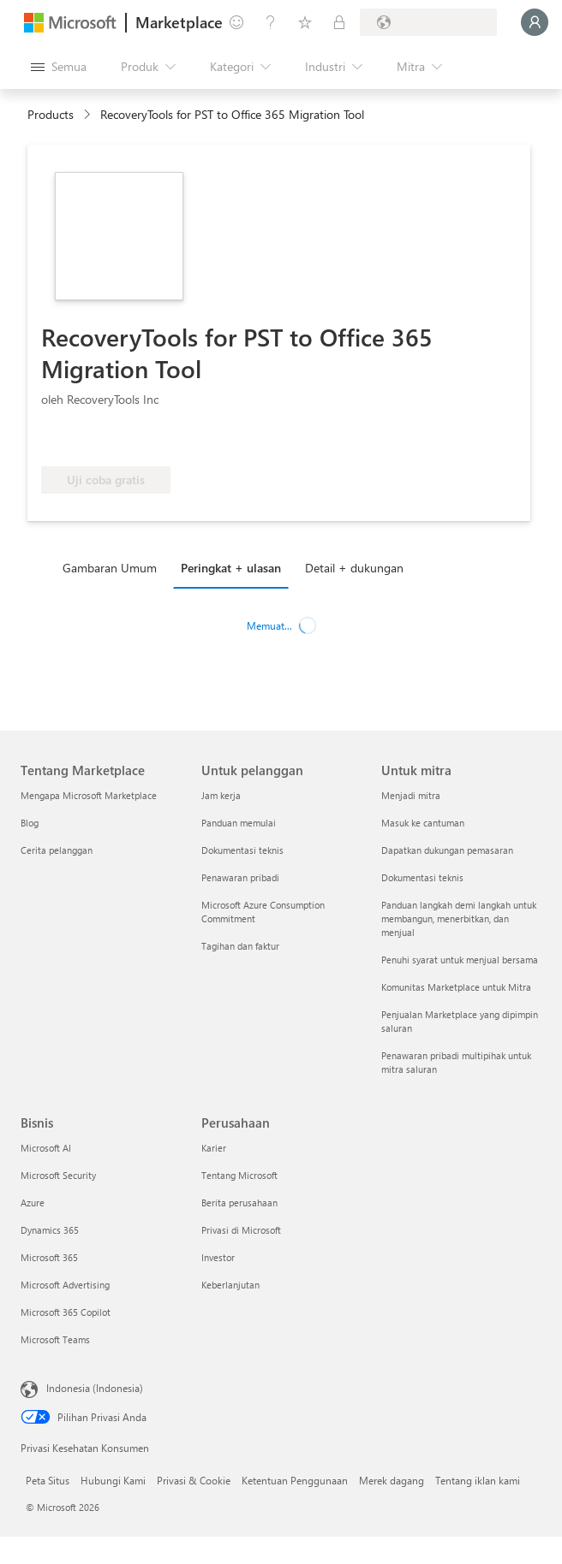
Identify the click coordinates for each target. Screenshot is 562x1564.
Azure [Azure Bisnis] (33, 1202)
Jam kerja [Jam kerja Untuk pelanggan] (221, 795)
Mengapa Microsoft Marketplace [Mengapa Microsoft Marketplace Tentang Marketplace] (89, 795)
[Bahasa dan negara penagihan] (428, 22)
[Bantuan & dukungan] (270, 22)
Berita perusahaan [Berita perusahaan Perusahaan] (239, 1202)
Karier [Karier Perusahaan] (213, 1147)
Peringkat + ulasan (231, 568)
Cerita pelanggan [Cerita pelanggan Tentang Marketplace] (57, 850)
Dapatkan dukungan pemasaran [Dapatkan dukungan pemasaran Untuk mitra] (447, 850)
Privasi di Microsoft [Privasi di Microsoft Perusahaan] (241, 1229)
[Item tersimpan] (305, 22)
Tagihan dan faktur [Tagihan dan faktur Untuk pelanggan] (240, 945)
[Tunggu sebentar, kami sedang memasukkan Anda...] (535, 22)
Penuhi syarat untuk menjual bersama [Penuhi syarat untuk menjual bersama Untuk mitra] (459, 959)
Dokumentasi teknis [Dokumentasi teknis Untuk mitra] (422, 877)
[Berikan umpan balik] (236, 22)
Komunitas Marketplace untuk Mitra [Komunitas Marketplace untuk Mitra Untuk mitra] (456, 986)
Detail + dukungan (354, 568)
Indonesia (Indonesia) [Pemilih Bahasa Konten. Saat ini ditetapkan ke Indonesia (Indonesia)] (94, 1388)
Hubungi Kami (113, 1480)
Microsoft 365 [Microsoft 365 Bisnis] (49, 1257)
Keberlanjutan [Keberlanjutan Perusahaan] (230, 1284)
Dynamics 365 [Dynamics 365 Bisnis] (50, 1229)
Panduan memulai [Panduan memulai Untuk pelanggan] (238, 822)
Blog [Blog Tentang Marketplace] (30, 822)
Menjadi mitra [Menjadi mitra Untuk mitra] (410, 795)
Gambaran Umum (110, 568)
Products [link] (50, 114)
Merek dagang (391, 1480)
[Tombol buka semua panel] (58, 66)
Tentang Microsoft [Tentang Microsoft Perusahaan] (239, 1175)
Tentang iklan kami (477, 1480)
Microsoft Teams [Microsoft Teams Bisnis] (55, 1339)
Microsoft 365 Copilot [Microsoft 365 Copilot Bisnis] (66, 1312)
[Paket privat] (339, 22)
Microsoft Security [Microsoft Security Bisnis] (58, 1175)
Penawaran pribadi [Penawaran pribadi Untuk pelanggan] (240, 877)
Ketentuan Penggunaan (295, 1480)
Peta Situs (47, 1480)
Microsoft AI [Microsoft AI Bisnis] (46, 1147)
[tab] (114, 567)
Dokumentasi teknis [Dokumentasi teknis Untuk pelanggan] (242, 850)
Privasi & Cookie (193, 1480)
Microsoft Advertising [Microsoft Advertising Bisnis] (65, 1284)
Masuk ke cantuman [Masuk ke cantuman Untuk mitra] (422, 822)
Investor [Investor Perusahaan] (218, 1257)
